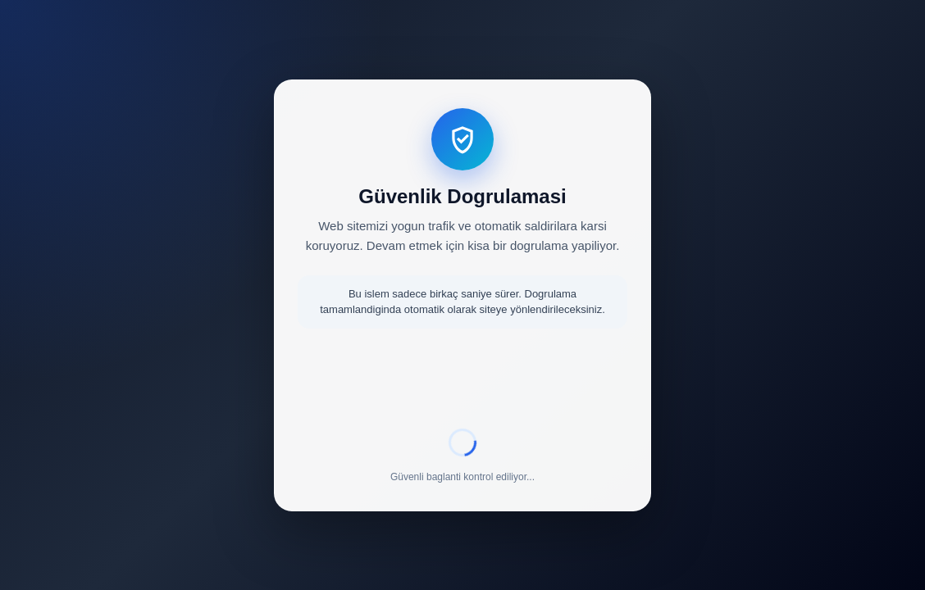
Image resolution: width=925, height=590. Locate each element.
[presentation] (462, 381)
